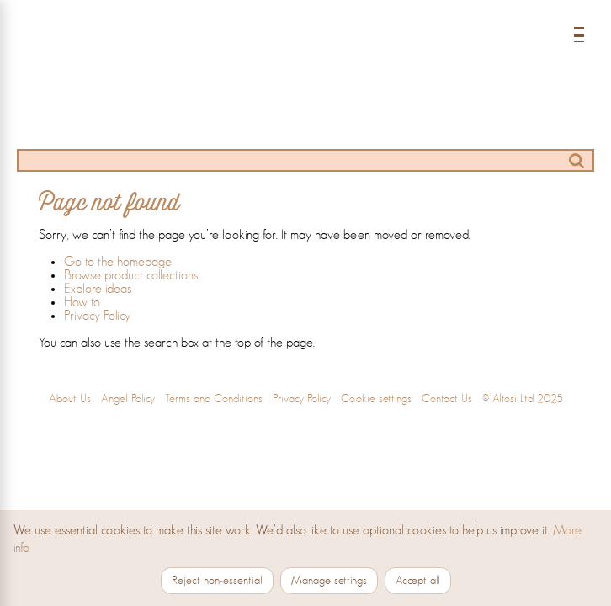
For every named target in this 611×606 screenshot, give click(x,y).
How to (82, 302)
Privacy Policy (97, 315)
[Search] (305, 160)
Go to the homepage (118, 261)
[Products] (197, 125)
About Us (70, 399)
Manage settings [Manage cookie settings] (329, 581)
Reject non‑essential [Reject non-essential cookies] (217, 581)
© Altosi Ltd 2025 (522, 399)
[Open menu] (579, 30)
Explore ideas (97, 288)
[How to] (341, 125)
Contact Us (447, 399)
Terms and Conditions (214, 399)
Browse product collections (131, 275)
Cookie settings (376, 399)
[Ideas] (269, 125)
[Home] (305, 53)
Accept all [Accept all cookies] (418, 581)
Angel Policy (128, 399)
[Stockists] (414, 125)
